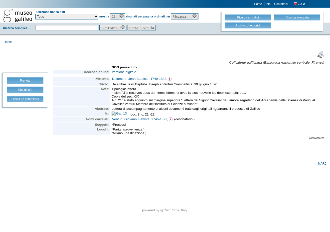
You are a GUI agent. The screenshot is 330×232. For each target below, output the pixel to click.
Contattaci (281, 4)
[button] (117, 16)
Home (258, 4)
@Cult (165, 210)
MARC (322, 163)
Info (268, 4)
